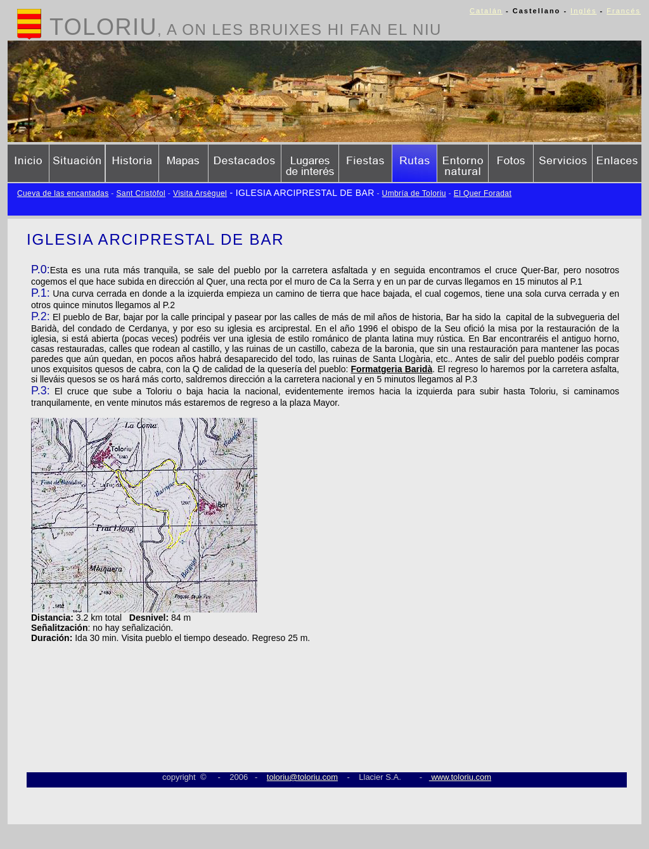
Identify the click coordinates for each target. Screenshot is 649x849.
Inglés (583, 11)
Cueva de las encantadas (63, 193)
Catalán (486, 11)
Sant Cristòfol (140, 193)
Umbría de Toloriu (414, 193)
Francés (624, 11)
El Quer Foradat (482, 193)
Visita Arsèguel (200, 193)
